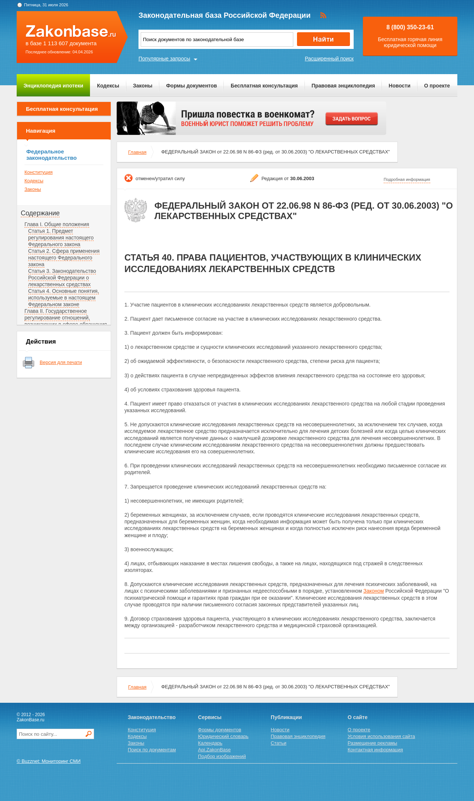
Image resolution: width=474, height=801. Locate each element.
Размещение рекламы (372, 743)
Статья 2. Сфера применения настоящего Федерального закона (64, 257)
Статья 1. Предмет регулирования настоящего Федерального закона (61, 237)
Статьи (278, 743)
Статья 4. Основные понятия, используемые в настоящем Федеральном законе (63, 297)
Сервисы (209, 717)
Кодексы (108, 86)
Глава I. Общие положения (56, 224)
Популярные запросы (164, 59)
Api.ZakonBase (214, 749)
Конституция (38, 172)
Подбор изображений (222, 756)
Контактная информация (375, 749)
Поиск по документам (152, 749)
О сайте (358, 717)
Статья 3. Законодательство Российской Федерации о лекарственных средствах (62, 277)
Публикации (286, 717)
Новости (400, 86)
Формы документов (191, 86)
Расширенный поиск (329, 59)
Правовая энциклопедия (343, 86)
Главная (137, 152)
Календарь (210, 743)
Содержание (40, 213)
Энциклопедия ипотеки (53, 86)
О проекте (437, 86)
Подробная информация (407, 179)
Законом (373, 591)
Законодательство (152, 717)
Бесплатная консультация (264, 86)
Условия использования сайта (381, 736)
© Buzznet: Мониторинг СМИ (49, 761)
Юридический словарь (223, 736)
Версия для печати (61, 362)
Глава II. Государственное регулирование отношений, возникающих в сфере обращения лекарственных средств (65, 321)
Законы (142, 86)
